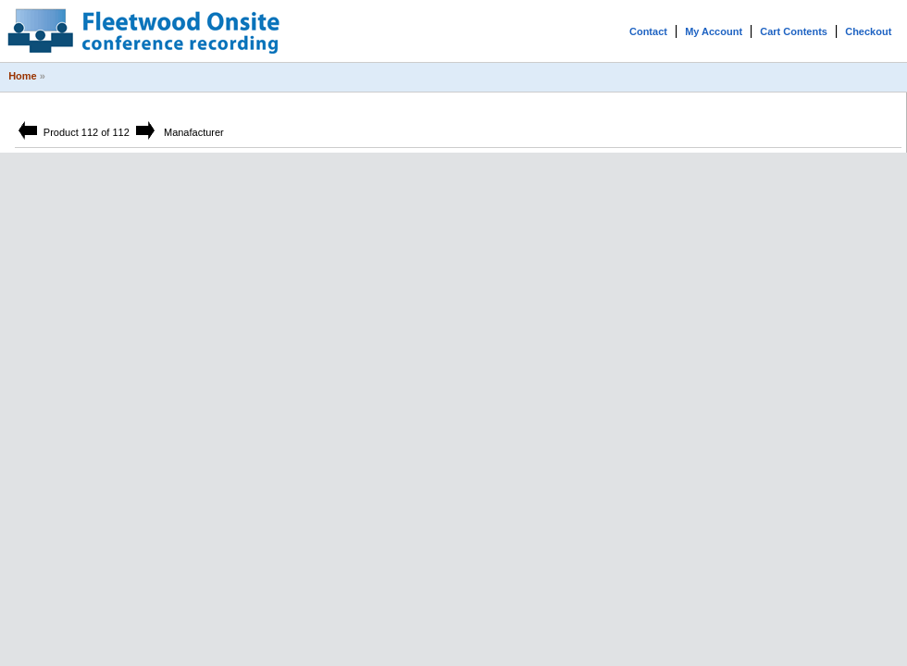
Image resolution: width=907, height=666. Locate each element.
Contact (648, 31)
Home (22, 75)
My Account (713, 31)
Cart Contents (793, 31)
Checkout (868, 31)
